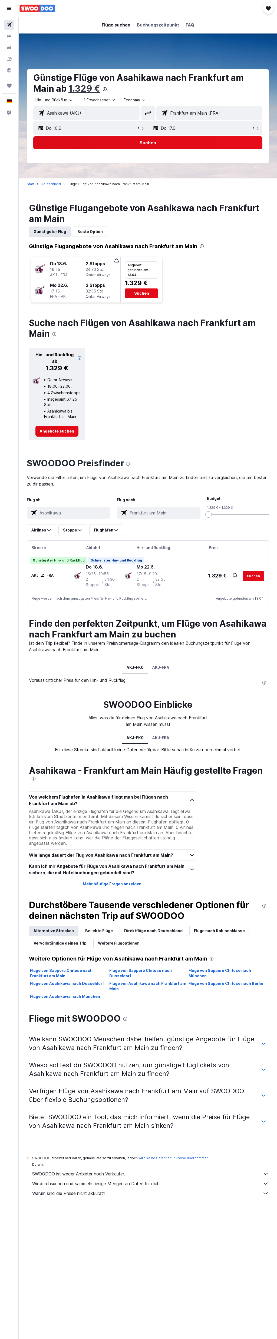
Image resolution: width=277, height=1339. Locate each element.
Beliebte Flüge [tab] (99, 930)
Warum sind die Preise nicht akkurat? (150, 1193)
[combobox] (135, 100)
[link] (56, 431)
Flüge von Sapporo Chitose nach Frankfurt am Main (61, 973)
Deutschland (51, 184)
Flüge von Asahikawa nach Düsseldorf (67, 983)
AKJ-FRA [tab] (160, 667)
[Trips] (9, 85)
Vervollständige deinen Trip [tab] (60, 943)
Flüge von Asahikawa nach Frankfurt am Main (147, 986)
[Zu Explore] (9, 70)
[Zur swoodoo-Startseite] (37, 8)
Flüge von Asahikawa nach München (65, 996)
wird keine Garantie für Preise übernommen (173, 1158)
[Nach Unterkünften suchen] (9, 36)
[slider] (208, 514)
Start (30, 184)
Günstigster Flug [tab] (50, 231)
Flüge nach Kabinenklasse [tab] (219, 930)
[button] (9, 8)
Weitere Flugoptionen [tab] (119, 943)
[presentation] (104, 89)
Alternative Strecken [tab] (54, 930)
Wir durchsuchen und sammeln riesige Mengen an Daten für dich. (150, 1183)
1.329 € (84, 88)
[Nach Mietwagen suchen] (9, 47)
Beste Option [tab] (90, 231)
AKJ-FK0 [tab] (135, 667)
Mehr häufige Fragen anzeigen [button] (112, 884)
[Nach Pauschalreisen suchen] (9, 59)
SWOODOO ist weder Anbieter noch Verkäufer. (150, 1174)
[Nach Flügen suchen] (9, 24)
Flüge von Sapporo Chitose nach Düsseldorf (140, 973)
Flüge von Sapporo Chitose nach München (220, 973)
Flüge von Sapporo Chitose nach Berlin (226, 983)
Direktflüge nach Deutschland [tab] (153, 930)
